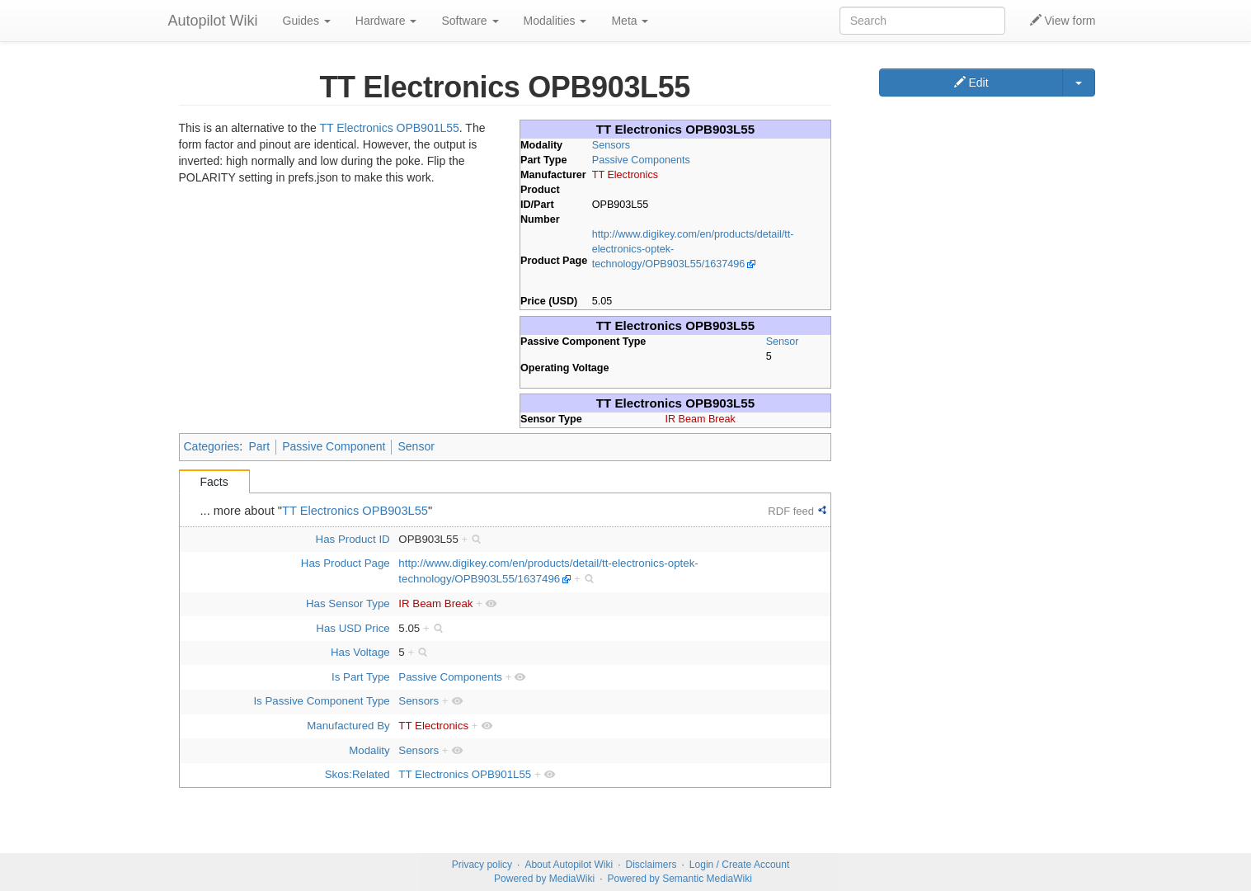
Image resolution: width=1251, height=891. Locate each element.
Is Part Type (361, 677)
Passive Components (641, 160)
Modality (369, 750)
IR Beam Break (700, 419)
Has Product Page (345, 563)
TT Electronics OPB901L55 (389, 127)
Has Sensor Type (348, 603)
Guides (307, 20)
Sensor (782, 341)
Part (259, 446)
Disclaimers (651, 864)
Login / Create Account (739, 864)
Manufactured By (348, 725)
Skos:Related (357, 774)
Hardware (386, 20)
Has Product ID (353, 539)
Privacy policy (482, 864)
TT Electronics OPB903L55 (355, 510)
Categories (212, 446)
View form (1063, 20)
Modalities (555, 20)
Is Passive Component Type (321, 701)
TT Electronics (625, 175)
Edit (971, 82)
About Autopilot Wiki (568, 864)
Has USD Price (352, 628)
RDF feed (791, 511)
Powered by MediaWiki (544, 878)
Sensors (611, 145)
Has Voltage (360, 652)
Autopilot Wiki (213, 20)
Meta (629, 20)
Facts (214, 481)
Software (469, 20)
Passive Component (333, 446)
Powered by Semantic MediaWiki (679, 878)
